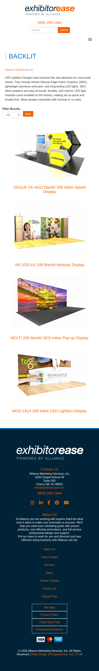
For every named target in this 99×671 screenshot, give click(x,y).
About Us (49, 549)
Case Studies (49, 557)
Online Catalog (49, 580)
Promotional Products (49, 629)
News (49, 572)
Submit (65, 29)
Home (8, 69)
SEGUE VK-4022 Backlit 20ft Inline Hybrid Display (49, 189)
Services (49, 564)
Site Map (49, 607)
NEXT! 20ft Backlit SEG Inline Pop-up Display (49, 338)
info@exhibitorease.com (50, 487)
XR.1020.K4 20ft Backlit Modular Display (49, 265)
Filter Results (11, 108)
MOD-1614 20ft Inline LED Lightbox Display (49, 411)
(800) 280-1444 (49, 22)
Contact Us (49, 588)
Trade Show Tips (49, 622)
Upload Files (49, 596)
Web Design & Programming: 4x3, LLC (57, 654)
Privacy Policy (49, 614)
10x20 (18, 69)
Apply (28, 113)
